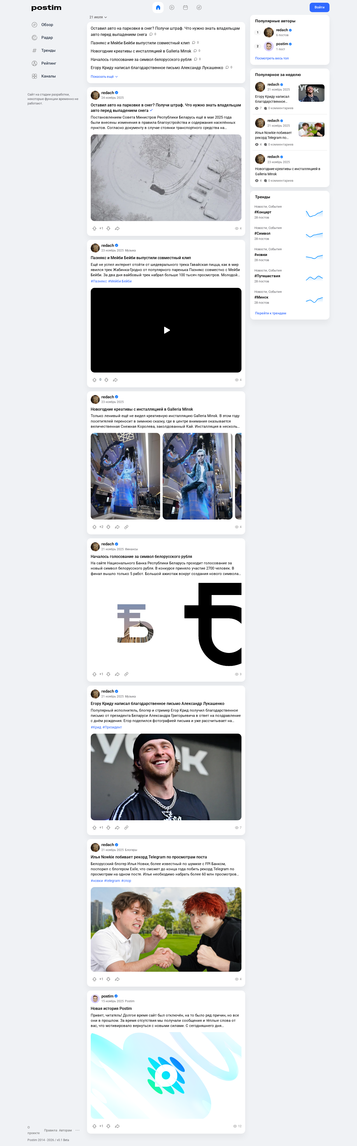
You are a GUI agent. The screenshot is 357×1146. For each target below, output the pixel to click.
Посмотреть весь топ (272, 58)
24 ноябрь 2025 (112, 98)
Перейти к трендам (270, 313)
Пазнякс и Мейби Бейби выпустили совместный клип (141, 257)
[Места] (199, 7)
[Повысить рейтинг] (94, 228)
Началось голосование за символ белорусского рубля (141, 556)
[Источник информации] (126, 527)
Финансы (131, 549)
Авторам (65, 1130)
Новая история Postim (111, 1008)
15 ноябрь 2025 (112, 1001)
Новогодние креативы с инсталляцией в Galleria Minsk (142, 409)
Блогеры (131, 850)
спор (127, 881)
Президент (113, 727)
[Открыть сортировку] (98, 17)
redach (109, 93)
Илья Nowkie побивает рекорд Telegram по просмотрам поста (149, 857)
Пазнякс (100, 281)
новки (98, 881)
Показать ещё (102, 77)
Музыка (130, 250)
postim (46, 7)
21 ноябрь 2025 (112, 549)
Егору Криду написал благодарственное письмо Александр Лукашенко (157, 703)
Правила (50, 1130)
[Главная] (158, 7)
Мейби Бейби (121, 281)
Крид (97, 727)
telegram (113, 881)
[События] (185, 7)
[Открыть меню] (77, 1130)
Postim (130, 1001)
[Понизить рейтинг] (108, 228)
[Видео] (171, 7)
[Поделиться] (117, 228)
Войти (320, 7)
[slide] (125, 476)
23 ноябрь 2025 (112, 250)
